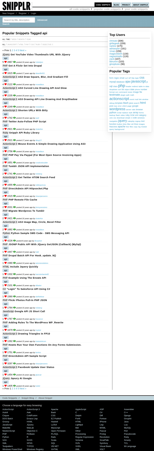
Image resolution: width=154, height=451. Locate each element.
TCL (126, 443)
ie (144, 86)
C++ (126, 412)
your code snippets (136, 9)
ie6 (132, 124)
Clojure (5, 415)
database (120, 82)
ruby (127, 115)
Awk (29, 412)
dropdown (113, 89)
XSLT (102, 449)
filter (129, 124)
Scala (53, 440)
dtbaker (38, 285)
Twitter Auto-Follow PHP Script (27, 121)
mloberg (39, 174)
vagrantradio (115, 56)
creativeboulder (42, 163)
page (129, 106)
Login (33, 13)
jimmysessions (41, 207)
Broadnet (38, 241)
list (123, 89)
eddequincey (41, 185)
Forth (77, 418)
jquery (122, 120)
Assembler (129, 409)
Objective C (47, 44)
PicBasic (31, 434)
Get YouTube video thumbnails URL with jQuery (40, 54)
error (120, 106)
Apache (54, 409)
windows (141, 118)
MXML (103, 428)
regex (116, 78)
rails (133, 109)
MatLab (30, 428)
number (144, 89)
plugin (123, 95)
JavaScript (12, 44)
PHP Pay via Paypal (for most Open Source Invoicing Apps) (45, 155)
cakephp (131, 121)
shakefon (39, 129)
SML (4, 443)
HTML (21, 44)
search (136, 103)
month (21, 39)
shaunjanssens (41, 196)
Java (126, 421)
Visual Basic (105, 446)
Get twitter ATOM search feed (36, 177)
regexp (138, 121)
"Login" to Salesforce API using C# (28, 289)
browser (139, 109)
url (130, 78)
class (115, 86)
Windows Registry (35, 449)
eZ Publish (56, 418)
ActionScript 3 (10, 77)
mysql (112, 81)
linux (136, 124)
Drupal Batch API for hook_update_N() (32, 255)
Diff (101, 415)
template (119, 103)
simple (127, 118)
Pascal (103, 431)
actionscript (119, 98)
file (140, 92)
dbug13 (38, 140)
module (144, 127)
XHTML (54, 449)
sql (110, 86)
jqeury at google (21, 378)
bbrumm (113, 61)
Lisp (102, 424)
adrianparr (114, 48)
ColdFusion (32, 415)
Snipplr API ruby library (24, 132)
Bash (125, 103)
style (130, 113)
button (119, 124)
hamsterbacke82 (42, 274)
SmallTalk (104, 440)
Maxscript (55, 428)
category (142, 115)
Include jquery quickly (24, 266)
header (128, 86)
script (119, 113)
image (136, 92)
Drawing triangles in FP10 (34, 333)
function (112, 124)
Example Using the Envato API (27, 278)
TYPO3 (30, 446)
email (122, 78)
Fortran (103, 418)
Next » (23, 50)
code (135, 118)
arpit (37, 118)
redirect (135, 86)
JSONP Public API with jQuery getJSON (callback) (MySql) (45, 244)
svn (116, 92)
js (147, 82)
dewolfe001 (40, 73)
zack (111, 59)
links (124, 124)
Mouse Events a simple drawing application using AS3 (52, 144)
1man (112, 51)
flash (118, 115)
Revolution (105, 437)
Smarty (127, 440)
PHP (27, 44)
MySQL (127, 428)
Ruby (38, 44)
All (3, 44)
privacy (126, 4)
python (112, 112)
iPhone (103, 421)
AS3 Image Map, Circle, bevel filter (39, 222)
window (145, 99)
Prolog (103, 434)
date (132, 89)
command (123, 92)
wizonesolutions (42, 263)
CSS (32, 44)
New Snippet (8, 13)
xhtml (124, 106)
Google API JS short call (30, 311)
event (132, 99)
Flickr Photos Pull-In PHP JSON (28, 300)
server (128, 110)
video (123, 115)
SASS (29, 440)
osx (114, 118)
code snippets (103, 4)
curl (126, 78)
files (131, 127)
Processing (80, 434)
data (147, 86)
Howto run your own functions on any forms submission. (45, 345)
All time (6, 39)
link (140, 99)
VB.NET (55, 446)
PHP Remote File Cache (23, 199)
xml (136, 115)
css (141, 77)
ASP (102, 409)
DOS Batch (7, 418)
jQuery (6, 54)
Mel (77, 428)
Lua (126, 424)
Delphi (78, 415)
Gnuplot (127, 418)
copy (135, 127)
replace (125, 113)
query (111, 129)
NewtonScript (8, 431)
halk (37, 252)
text (142, 121)
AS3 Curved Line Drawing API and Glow (42, 88)
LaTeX (54, 424)
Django (127, 415)
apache (121, 126)
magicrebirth (115, 53)
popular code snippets (107, 9)
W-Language (130, 446)
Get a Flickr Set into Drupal (25, 65)
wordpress (117, 109)
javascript (138, 81)
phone (137, 89)
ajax (128, 81)
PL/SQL (54, 434)
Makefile (6, 428)
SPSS (29, 443)
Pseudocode (130, 434)
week (14, 39)
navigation (113, 121)
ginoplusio (114, 64)
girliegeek (114, 43)
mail (136, 99)
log (139, 127)
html (143, 102)
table (141, 86)
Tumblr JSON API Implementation (29, 166)
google (135, 106)
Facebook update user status (36, 367)
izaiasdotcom (41, 341)
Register (23, 13)
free (127, 127)
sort (119, 89)
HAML (30, 421)
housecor (39, 319)
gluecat (38, 375)
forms (141, 112)
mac (115, 106)
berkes (38, 352)
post (111, 106)
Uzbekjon (39, 62)
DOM (132, 115)
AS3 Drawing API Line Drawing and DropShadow (47, 99)
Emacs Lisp (32, 418)
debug (111, 103)
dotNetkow (40, 297)
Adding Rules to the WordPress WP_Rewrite (36, 322)
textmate (114, 94)
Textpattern (7, 446)
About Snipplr (45, 398)
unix (111, 118)
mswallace (40, 84)
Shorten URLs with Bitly (33, 110)
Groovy (5, 421)
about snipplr (140, 4)
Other (78, 431)
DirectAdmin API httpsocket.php (28, 188)
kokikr (38, 386)
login (137, 78)
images (142, 124)
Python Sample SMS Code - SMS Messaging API (40, 233)
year (28, 39)
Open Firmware (58, 431)
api (5, 58)
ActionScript (8, 409)
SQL (53, 443)
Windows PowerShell (12, 449)
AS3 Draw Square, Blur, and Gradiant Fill (43, 77)
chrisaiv (113, 40)
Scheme (79, 440)
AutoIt (5, 412)
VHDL (78, 446)
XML (77, 449)
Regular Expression (84, 437)
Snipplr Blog (28, 398)
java (131, 103)
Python (6, 233)
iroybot (38, 330)
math (132, 95)
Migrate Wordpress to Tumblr (27, 211)
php (121, 85)
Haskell (54, 421)
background (119, 129)
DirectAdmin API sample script (28, 356)
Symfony (104, 443)
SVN (77, 443)
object (127, 89)
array (135, 112)
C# (4, 289)
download (120, 118)
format (112, 92)
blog (116, 4)
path (128, 95)
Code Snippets (9, 398)
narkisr (112, 46)
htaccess (113, 127)
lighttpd (79, 424)
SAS (4, 440)
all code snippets (79, 9)
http (132, 78)
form (111, 78)
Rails (53, 437)
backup (112, 115)
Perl (126, 431)
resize (130, 92)
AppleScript (80, 409)
